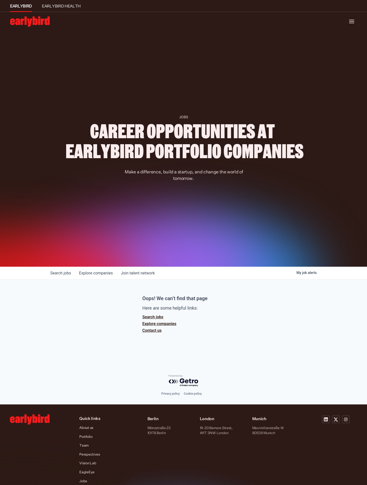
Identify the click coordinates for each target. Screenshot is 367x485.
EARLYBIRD (21, 5)
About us (86, 427)
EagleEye (87, 472)
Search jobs (152, 317)
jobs (60, 273)
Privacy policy (170, 393)
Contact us (152, 330)
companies (96, 273)
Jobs (83, 481)
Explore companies (159, 323)
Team (84, 445)
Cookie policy (193, 393)
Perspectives (89, 454)
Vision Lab (87, 463)
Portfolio (85, 436)
